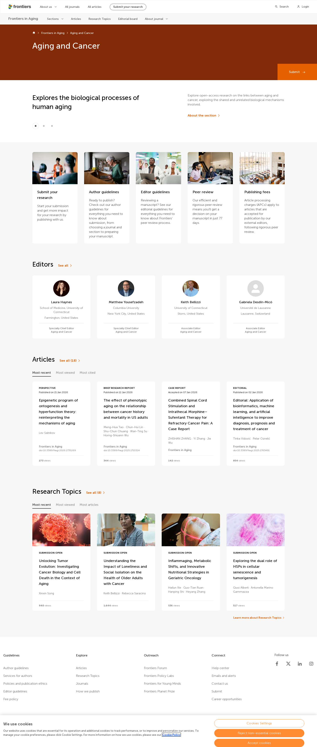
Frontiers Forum (155, 668)
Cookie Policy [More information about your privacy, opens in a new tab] (171, 736)
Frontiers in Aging (52, 33)
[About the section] (204, 115)
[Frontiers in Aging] (23, 18)
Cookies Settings (259, 725)
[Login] (303, 7)
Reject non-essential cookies (259, 735)
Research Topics (99, 19)
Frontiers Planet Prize (159, 691)
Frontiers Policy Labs (159, 676)
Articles (76, 19)
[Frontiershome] (20, 6)
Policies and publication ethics (25, 683)
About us (46, 7)
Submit (295, 72)
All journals (72, 7)
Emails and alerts (224, 676)
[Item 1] (44, 126)
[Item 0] (35, 126)
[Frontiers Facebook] (276, 663)
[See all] (65, 265)
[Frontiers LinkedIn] (299, 663)
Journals (82, 683)
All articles (95, 7)
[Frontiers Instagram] (311, 663)
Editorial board (128, 19)
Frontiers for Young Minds (162, 683)
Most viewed (65, 373)
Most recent (41, 373)
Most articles (89, 505)
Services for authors (17, 676)
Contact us (220, 683)
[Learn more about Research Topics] (259, 618)
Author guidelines (16, 668)
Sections (53, 19)
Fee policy (10, 699)
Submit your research (128, 7)
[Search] (282, 7)
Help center (220, 668)
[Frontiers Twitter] (288, 663)
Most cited (87, 373)
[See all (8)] (95, 492)
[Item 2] (52, 126)
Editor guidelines (15, 691)
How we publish (88, 691)
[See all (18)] (70, 360)
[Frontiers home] (33, 33)
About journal (154, 19)
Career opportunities (227, 699)
